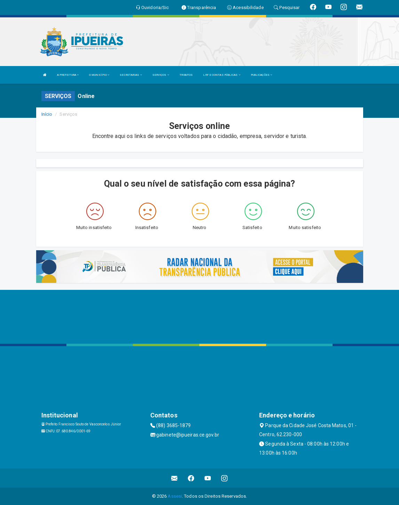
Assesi (175, 496)
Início (47, 114)
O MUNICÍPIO (99, 74)
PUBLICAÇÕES (261, 74)
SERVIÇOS (160, 74)
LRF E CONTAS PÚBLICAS (221, 74)
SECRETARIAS (131, 74)
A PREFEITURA (68, 74)
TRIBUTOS (186, 74)
